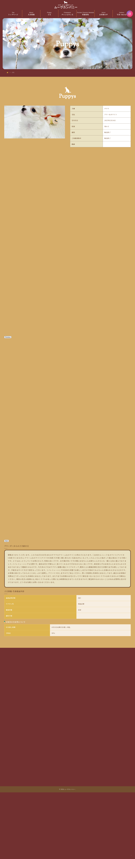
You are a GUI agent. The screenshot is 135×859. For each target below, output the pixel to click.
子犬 (49, 14)
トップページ (13, 14)
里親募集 (85, 14)
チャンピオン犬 (67, 14)
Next (6, 606)
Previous (8, 403)
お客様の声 (103, 14)
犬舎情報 (31, 14)
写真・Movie (122, 14)
